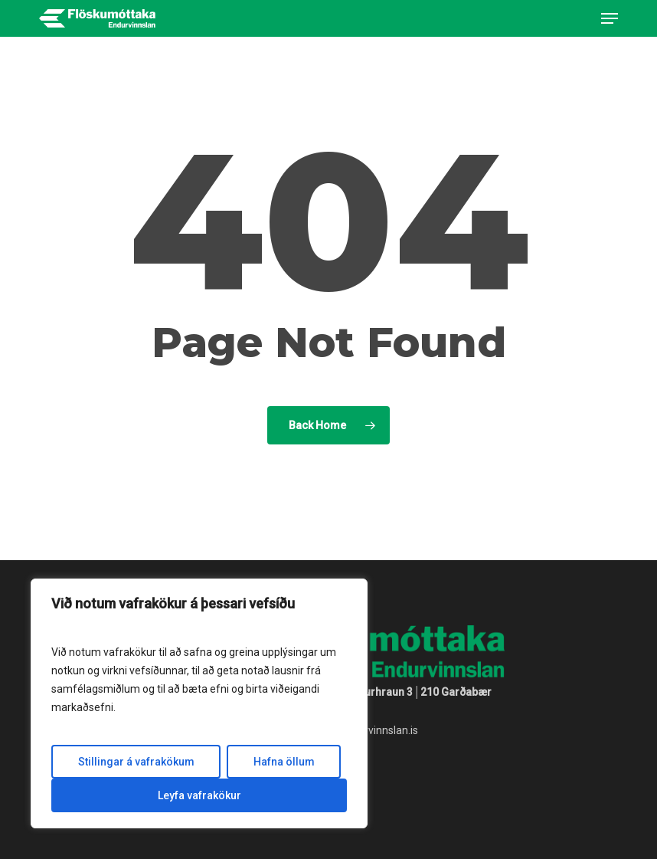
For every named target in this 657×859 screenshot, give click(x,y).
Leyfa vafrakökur (199, 795)
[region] (199, 703)
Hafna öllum (284, 762)
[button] (609, 18)
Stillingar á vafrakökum (136, 762)
